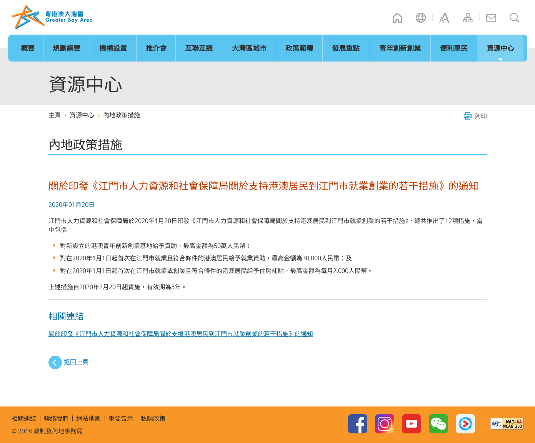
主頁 (397, 18)
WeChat (438, 423)
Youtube (411, 423)
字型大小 (444, 18)
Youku (465, 423)
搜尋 (515, 18)
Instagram (384, 423)
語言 (421, 18)
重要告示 (120, 418)
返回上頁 (76, 362)
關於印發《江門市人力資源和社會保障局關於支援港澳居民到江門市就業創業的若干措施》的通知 (180, 334)
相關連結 (24, 418)
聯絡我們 (491, 18)
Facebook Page (357, 423)
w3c (506, 423)
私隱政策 (153, 418)
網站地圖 (468, 18)
